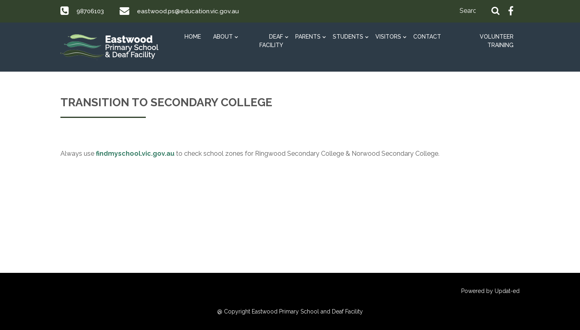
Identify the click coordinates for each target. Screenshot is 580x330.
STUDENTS (348, 36)
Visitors (388, 36)
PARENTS (308, 36)
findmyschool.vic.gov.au (135, 153)
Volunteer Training (497, 40)
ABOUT (223, 36)
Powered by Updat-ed (490, 291)
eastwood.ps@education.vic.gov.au (192, 11)
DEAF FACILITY (271, 40)
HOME (192, 36)
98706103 (92, 11)
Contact (427, 36)
